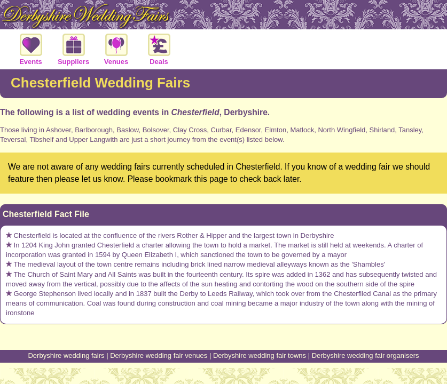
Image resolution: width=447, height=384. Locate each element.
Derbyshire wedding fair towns (259, 355)
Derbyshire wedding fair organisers (365, 355)
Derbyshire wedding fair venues (158, 355)
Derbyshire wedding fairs (66, 355)
